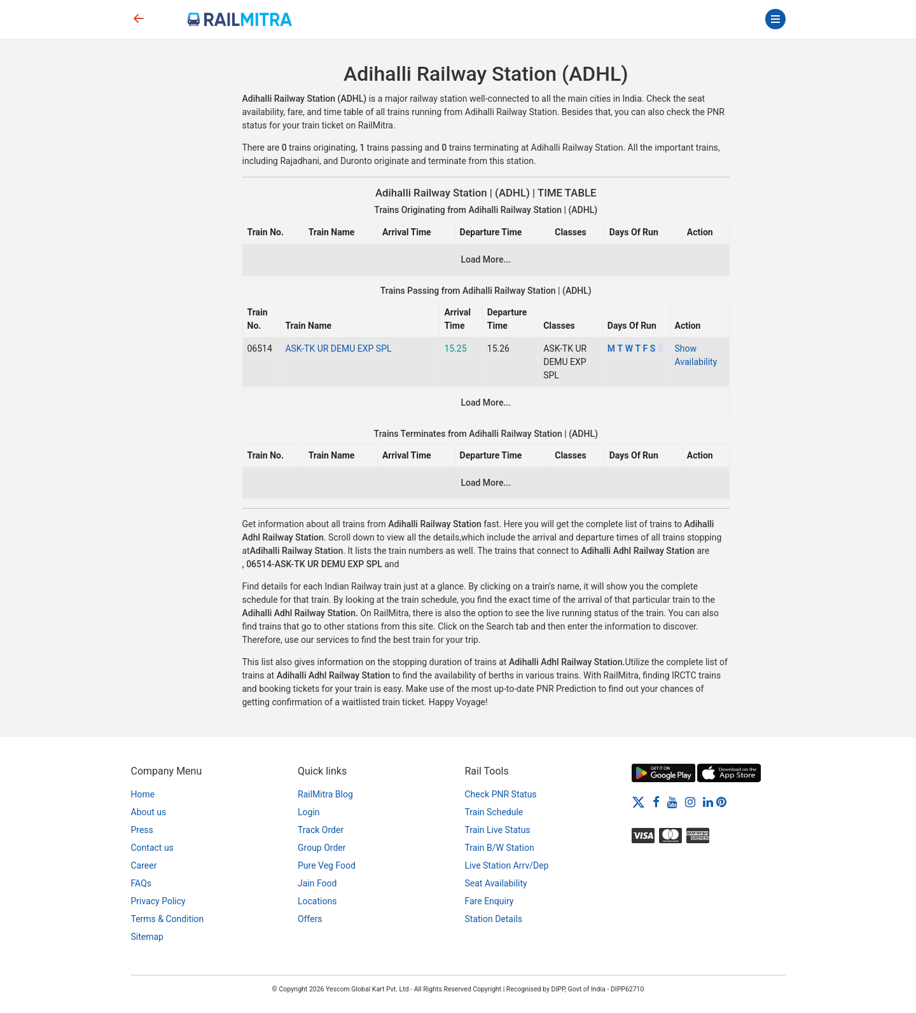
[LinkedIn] (708, 802)
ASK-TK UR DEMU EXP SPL (338, 348)
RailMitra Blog (325, 794)
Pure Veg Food (327, 865)
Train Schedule (494, 812)
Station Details (494, 919)
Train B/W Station (499, 848)
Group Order (322, 848)
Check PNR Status (501, 794)
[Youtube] (672, 802)
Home (143, 794)
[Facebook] (656, 802)
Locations (317, 901)
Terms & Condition (167, 919)
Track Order (321, 830)
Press (142, 830)
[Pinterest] (721, 802)
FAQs (141, 883)
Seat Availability (496, 883)
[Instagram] (690, 802)
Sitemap (147, 937)
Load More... (486, 259)
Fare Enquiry (489, 901)
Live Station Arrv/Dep (507, 865)
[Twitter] (638, 802)
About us (149, 812)
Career (144, 865)
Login (309, 812)
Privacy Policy (158, 901)
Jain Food (317, 883)
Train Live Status (498, 830)
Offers (310, 919)
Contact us (152, 848)
